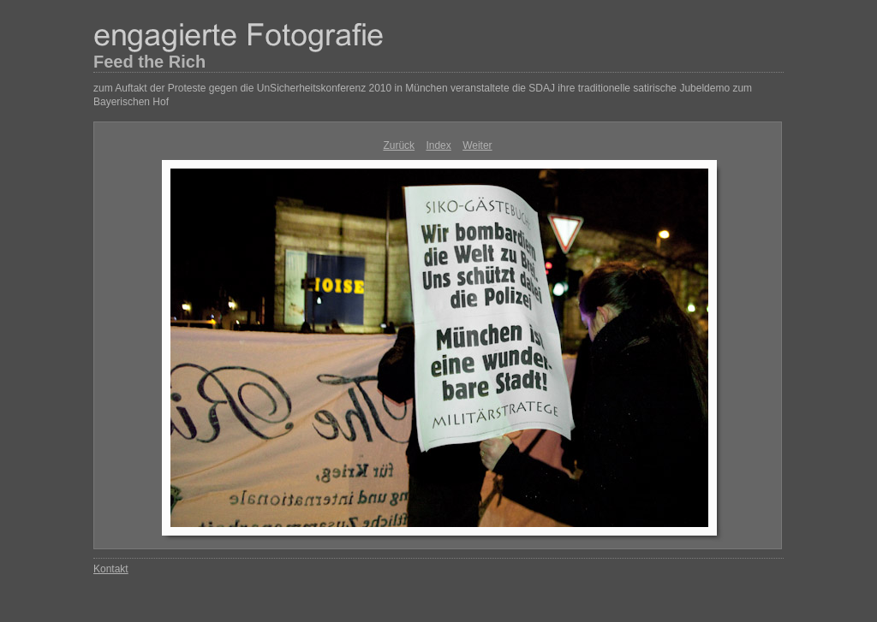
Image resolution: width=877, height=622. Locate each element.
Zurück (399, 145)
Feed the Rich (149, 61)
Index (438, 145)
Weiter (477, 145)
